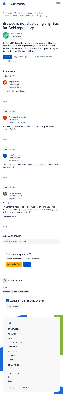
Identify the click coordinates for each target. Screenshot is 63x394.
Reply (5, 101)
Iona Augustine (15, 155)
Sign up (14, 241)
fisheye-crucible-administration (15, 291)
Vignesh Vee (14, 82)
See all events (13, 306)
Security (11, 381)
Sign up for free (13, 264)
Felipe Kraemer (15, 193)
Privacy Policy (13, 373)
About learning (13, 351)
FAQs (10, 338)
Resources (12, 355)
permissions (32, 209)
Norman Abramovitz (17, 117)
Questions (39, 13)
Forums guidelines (15, 342)
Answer (7, 57)
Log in (6, 241)
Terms (10, 377)
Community (18, 4)
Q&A (16, 13)
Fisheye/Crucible (26, 13)
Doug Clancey (17, 33)
